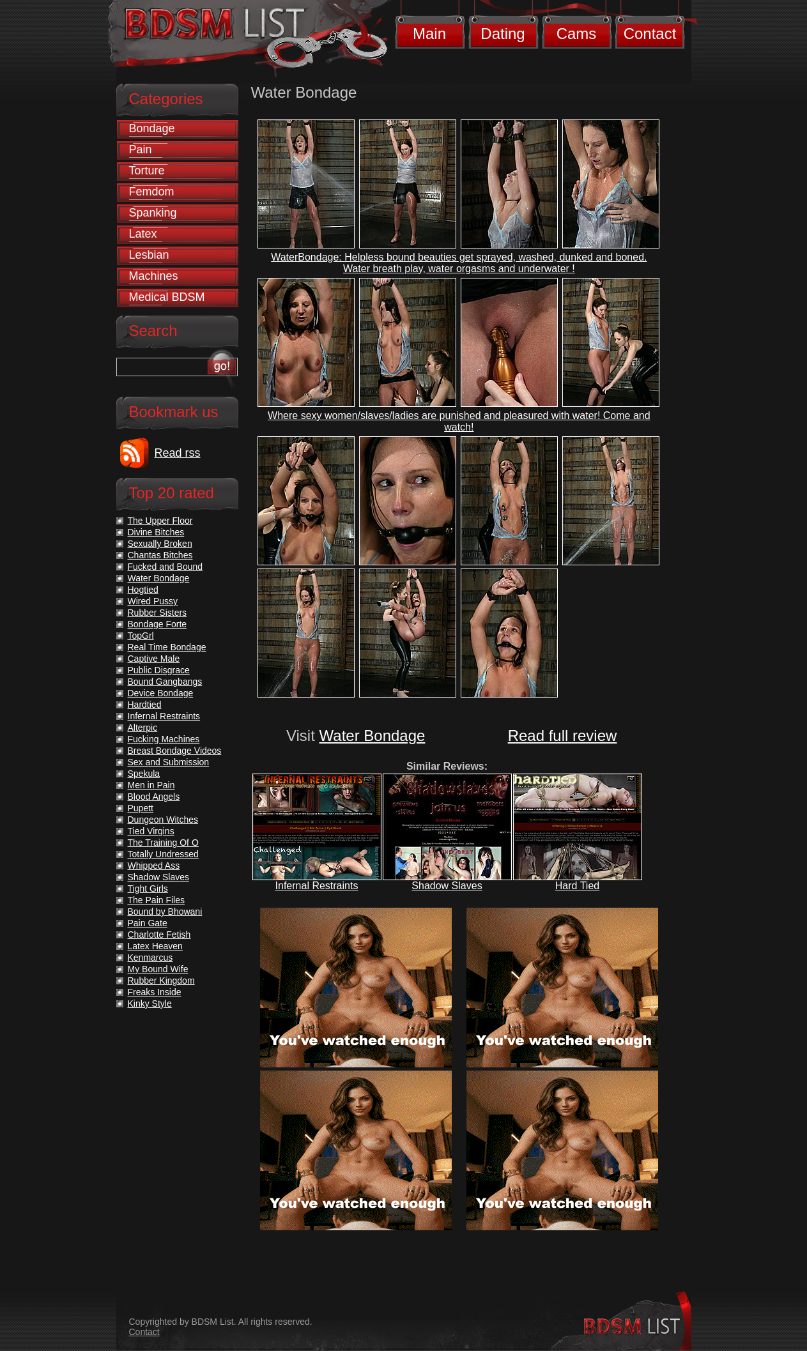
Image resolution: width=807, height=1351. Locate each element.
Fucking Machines (164, 739)
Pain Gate (147, 923)
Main (429, 33)
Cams (577, 33)
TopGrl (141, 635)
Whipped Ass (154, 865)
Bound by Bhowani (165, 911)
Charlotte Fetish (159, 934)
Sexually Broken (160, 543)
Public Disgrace (159, 670)
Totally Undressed (163, 854)
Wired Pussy (153, 601)
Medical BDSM (167, 297)
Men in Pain (151, 785)
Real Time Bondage (167, 647)
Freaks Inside (154, 992)
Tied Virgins (151, 831)
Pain (140, 149)
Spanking (153, 212)
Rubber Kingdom (161, 980)
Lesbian (149, 254)
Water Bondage (372, 735)
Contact (650, 33)
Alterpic (143, 727)
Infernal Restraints (316, 885)
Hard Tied (577, 885)
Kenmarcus (150, 957)
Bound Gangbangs (165, 681)
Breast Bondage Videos (175, 750)
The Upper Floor (160, 520)
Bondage (152, 128)
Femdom (151, 191)
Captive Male (154, 658)
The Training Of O (163, 842)
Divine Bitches (156, 532)
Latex (143, 233)
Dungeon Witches (163, 819)
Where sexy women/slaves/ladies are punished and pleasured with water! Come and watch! (459, 421)
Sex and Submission (169, 762)
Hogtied (143, 589)
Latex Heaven (155, 946)
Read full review (562, 735)
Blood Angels (154, 796)
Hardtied (145, 704)
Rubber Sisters (157, 612)
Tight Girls (148, 888)
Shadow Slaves (446, 885)
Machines (153, 276)
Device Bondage (161, 693)
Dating (502, 33)
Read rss (178, 453)
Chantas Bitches (160, 555)
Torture (147, 170)
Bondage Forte (157, 624)
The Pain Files (156, 900)
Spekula (144, 773)
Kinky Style (150, 1003)
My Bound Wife (158, 969)
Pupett (140, 808)
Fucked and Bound (165, 566)
